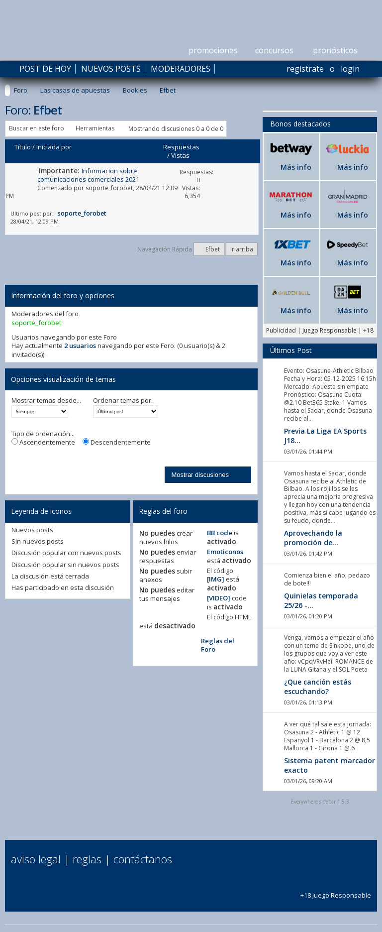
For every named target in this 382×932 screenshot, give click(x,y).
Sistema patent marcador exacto (329, 765)
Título (22, 146)
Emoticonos (225, 551)
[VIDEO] (218, 597)
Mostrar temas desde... (46, 400)
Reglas (87, 858)
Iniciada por (54, 146)
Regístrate (305, 68)
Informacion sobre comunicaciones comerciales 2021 (88, 175)
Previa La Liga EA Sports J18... (325, 435)
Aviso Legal (36, 858)
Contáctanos (142, 858)
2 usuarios (80, 345)
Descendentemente (117, 442)
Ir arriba (241, 249)
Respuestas (181, 146)
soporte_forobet (109, 188)
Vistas (180, 155)
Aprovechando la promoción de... (313, 537)
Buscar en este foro (36, 128)
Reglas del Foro (217, 645)
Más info (296, 167)
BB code (219, 532)
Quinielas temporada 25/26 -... (321, 600)
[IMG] (215, 579)
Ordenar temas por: (123, 400)
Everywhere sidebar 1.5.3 (320, 801)
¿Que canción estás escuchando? (317, 686)
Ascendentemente (43, 442)
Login (350, 68)
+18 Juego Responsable (335, 891)
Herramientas (95, 128)
